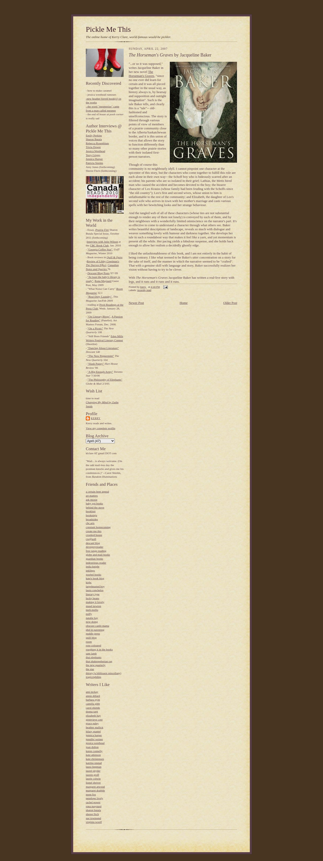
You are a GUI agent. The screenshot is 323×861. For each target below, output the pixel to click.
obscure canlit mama (97, 625)
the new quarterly (95, 665)
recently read (144, 290)
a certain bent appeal (97, 491)
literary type (92, 594)
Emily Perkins (94, 135)
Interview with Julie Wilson (102, 241)
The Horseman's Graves (141, 74)
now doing (92, 621)
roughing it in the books (99, 649)
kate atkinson (93, 754)
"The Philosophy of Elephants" (105, 379)
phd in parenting (95, 629)
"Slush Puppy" (96, 363)
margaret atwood (95, 786)
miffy (89, 613)
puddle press (93, 633)
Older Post (230, 303)
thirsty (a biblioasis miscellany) (103, 673)
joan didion (92, 747)
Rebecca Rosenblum (97, 143)
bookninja (91, 515)
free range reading (96, 550)
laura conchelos (94, 590)
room (89, 641)
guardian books (94, 558)
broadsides (92, 519)
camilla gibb (93, 703)
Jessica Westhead (95, 151)
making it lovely (95, 602)
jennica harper (94, 735)
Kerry (96, 418)
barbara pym (93, 699)
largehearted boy (95, 586)
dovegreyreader (94, 546)
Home (184, 303)
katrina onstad (94, 762)
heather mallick (94, 727)
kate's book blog (95, 578)
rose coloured (93, 645)
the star (90, 669)
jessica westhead (95, 742)
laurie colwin (93, 778)
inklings (90, 570)
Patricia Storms (94, 162)
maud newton (93, 606)
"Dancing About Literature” (103, 348)
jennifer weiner (94, 739)
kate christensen (95, 758)
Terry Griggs (93, 155)
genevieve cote (94, 719)
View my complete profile (100, 428)
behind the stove (95, 507)
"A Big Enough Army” (100, 371)
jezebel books (93, 574)
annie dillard (93, 695)
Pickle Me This (108, 29)
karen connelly (94, 751)
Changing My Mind (97, 402)
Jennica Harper (94, 158)
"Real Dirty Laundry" (100, 296)
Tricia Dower (93, 147)
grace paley (92, 723)
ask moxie (91, 499)
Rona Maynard (103, 280)
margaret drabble (95, 790)
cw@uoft (91, 538)
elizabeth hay (93, 715)
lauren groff (92, 774)
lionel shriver (93, 782)
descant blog (93, 542)
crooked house (94, 534)
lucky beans (92, 598)
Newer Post (136, 303)
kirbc (89, 582)
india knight (92, 566)
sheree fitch (92, 814)
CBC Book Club (99, 245)
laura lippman (93, 766)
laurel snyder (93, 770)
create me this (93, 531)
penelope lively (94, 798)
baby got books (94, 503)
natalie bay (92, 617)
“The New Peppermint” (101, 355)
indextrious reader (96, 562)
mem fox (91, 794)
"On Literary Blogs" (99, 316)
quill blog (91, 637)
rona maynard (93, 806)
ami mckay (92, 691)
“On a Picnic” (95, 328)
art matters (92, 495)
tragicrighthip (93, 676)
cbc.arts (90, 523)
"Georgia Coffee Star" (100, 249)
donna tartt (92, 711)
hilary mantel (93, 731)
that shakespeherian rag (99, 661)
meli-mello (92, 609)
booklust (91, 511)
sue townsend (93, 818)
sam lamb (91, 653)
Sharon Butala (94, 139)
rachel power (93, 802)
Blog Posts (99, 273)
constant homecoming (98, 527)
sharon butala (93, 810)
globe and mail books (98, 554)
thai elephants (93, 657)
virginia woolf (94, 821)
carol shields (93, 707)
